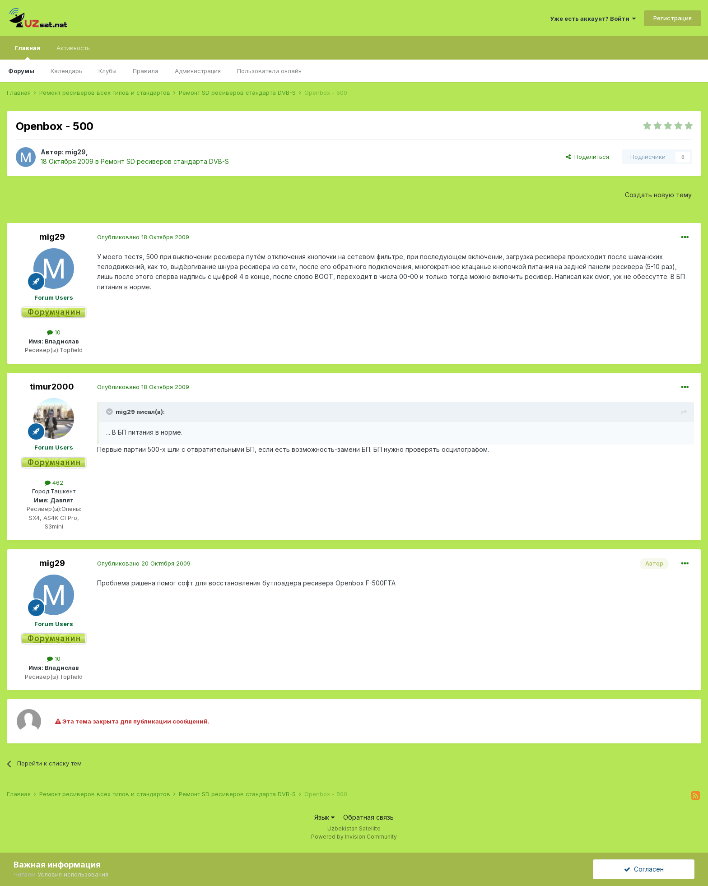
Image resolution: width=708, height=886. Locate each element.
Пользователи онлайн (269, 70)
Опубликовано (143, 237)
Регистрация (672, 18)
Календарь (66, 70)
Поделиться (587, 156)
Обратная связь (368, 817)
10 (54, 332)
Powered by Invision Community (354, 836)
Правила (145, 70)
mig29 (75, 152)
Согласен (644, 869)
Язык (324, 817)
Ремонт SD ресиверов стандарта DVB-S (165, 161)
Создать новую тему (658, 195)
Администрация (198, 70)
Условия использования (72, 874)
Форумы (21, 70)
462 (54, 482)
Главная (27, 52)
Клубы (107, 70)
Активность (73, 47)
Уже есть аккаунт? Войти (593, 18)
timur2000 (52, 386)
